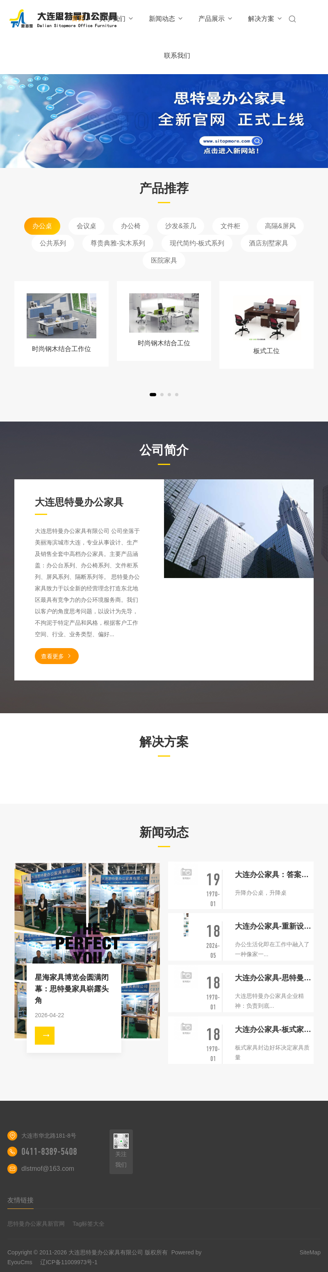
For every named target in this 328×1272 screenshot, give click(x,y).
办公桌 (42, 225)
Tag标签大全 (89, 1223)
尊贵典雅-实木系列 (118, 243)
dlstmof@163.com (47, 1168)
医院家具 (164, 260)
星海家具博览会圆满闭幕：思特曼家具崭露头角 (72, 988)
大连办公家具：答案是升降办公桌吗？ (274, 875)
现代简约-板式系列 (197, 243)
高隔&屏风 (280, 225)
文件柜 (230, 225)
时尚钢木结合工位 (164, 343)
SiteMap (310, 1252)
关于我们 (116, 18)
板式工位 (266, 350)
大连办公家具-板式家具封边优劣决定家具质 (274, 1029)
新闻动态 (166, 18)
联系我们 (177, 55)
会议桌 (86, 225)
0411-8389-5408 (49, 1151)
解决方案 (265, 18)
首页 (77, 18)
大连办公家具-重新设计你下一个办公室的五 (274, 926)
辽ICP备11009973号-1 (69, 1262)
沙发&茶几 (180, 225)
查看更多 (57, 656)
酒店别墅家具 (268, 243)
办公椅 (131, 225)
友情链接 (20, 1200)
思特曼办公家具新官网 (36, 1223)
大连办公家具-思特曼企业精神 (274, 978)
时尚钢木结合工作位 (61, 348)
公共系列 (53, 243)
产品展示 (215, 18)
